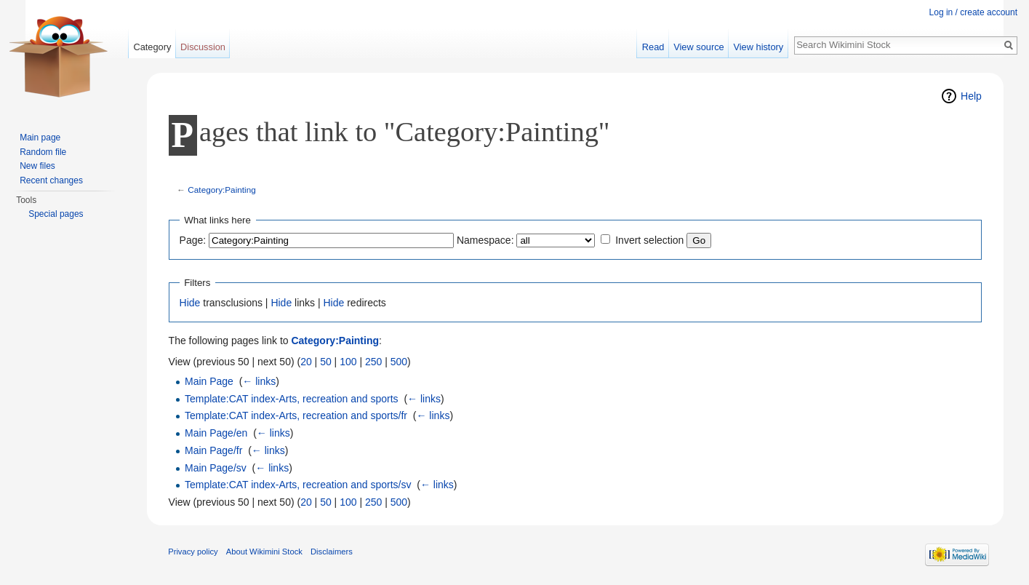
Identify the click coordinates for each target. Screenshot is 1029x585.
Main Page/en (216, 433)
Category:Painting (221, 189)
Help (971, 96)
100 (348, 361)
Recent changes (51, 180)
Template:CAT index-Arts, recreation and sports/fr (296, 415)
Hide (190, 303)
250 (373, 361)
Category (152, 46)
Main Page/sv (216, 468)
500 (399, 361)
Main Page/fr (213, 450)
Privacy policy (192, 551)
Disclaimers (332, 551)
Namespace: (485, 240)
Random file (43, 152)
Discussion (202, 46)
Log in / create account (973, 12)
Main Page (209, 381)
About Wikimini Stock (264, 551)
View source (698, 46)
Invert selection (649, 240)
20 (306, 361)
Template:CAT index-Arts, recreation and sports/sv (298, 484)
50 (326, 361)
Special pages (55, 214)
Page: (193, 240)
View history (758, 46)
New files (37, 166)
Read (653, 46)
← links (259, 381)
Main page (40, 137)
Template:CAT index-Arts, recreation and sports (292, 399)
